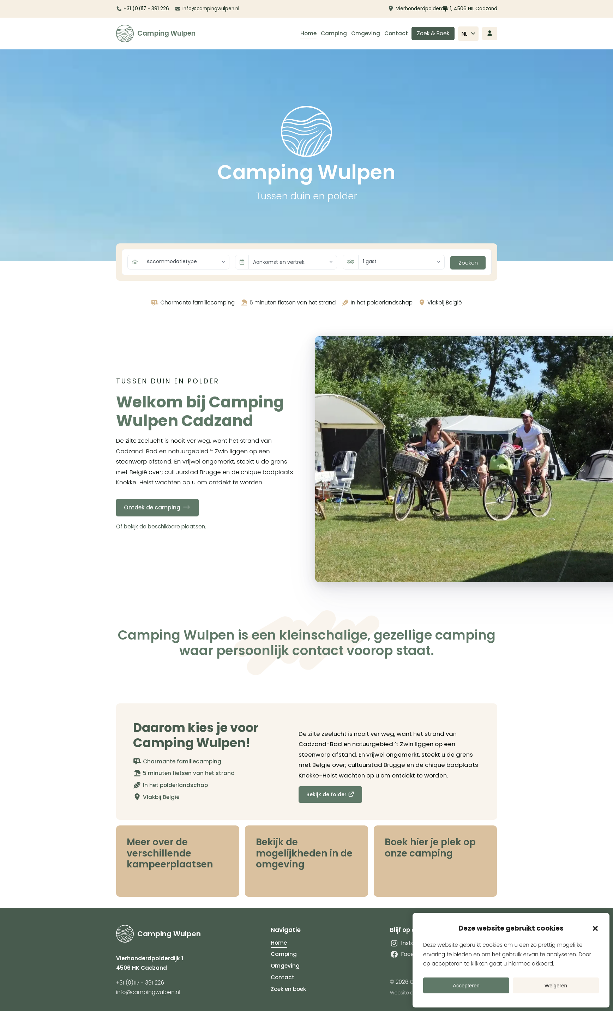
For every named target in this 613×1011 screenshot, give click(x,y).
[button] (595, 928)
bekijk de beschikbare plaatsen (164, 526)
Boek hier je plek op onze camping (430, 848)
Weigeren (556, 985)
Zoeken (468, 262)
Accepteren (466, 985)
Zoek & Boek (433, 33)
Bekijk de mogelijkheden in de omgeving (304, 853)
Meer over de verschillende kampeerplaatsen (170, 853)
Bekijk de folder (331, 794)
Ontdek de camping (160, 507)
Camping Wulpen (166, 33)
